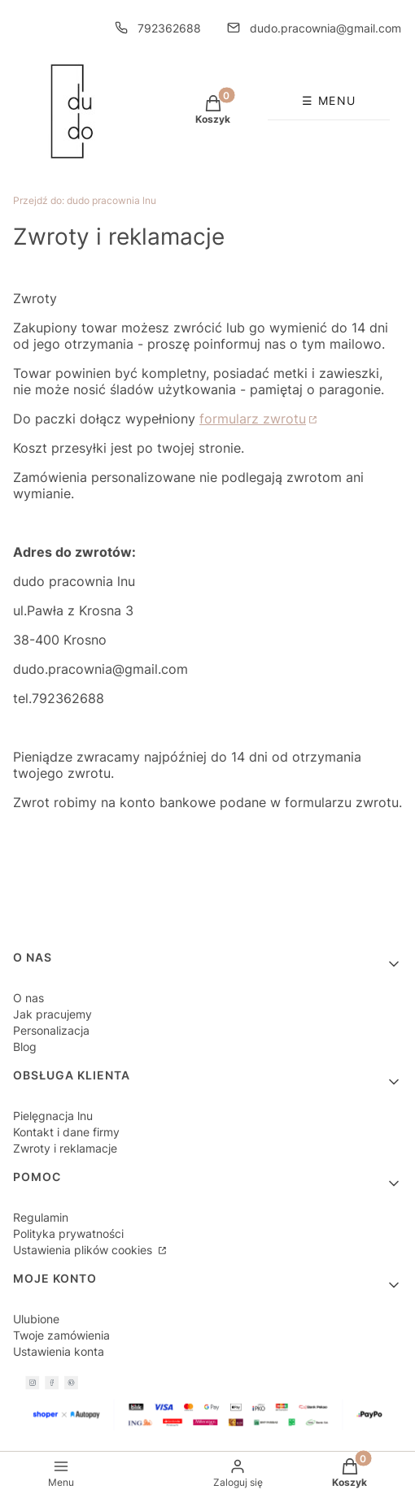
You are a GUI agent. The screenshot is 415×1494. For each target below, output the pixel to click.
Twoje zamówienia (61, 1335)
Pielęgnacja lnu (53, 1116)
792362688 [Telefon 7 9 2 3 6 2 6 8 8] (169, 28)
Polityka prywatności (68, 1233)
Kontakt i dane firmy (66, 1132)
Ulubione (36, 1319)
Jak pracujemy (52, 1014)
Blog (25, 1046)
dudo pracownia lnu (84, 200)
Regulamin (40, 1217)
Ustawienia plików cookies (84, 1250)
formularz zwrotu (252, 418)
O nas (28, 998)
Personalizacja (51, 1030)
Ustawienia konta (58, 1351)
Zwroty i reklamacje (65, 1148)
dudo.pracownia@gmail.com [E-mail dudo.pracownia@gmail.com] (325, 28)
